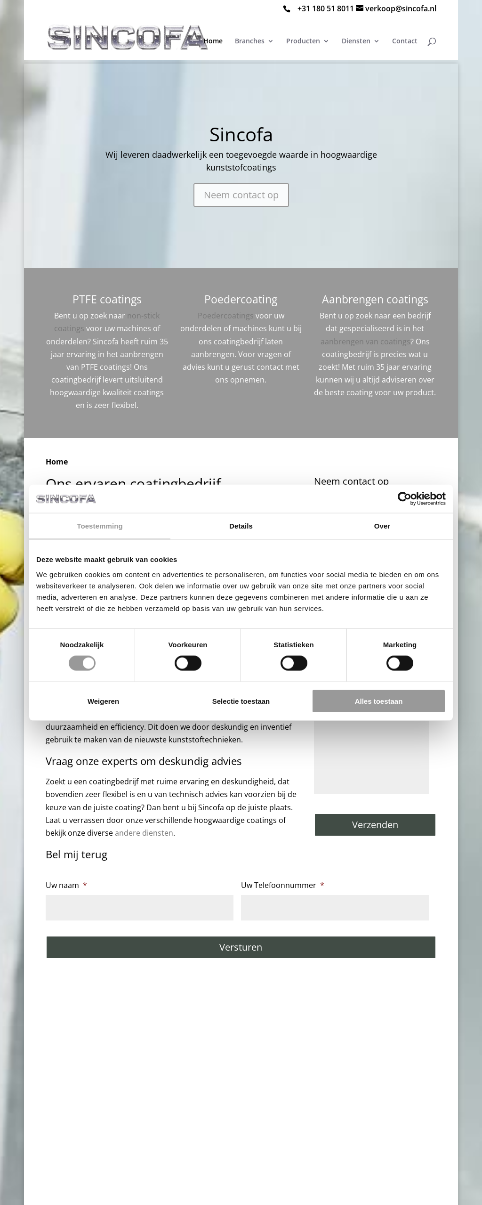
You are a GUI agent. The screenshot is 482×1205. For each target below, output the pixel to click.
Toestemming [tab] (100, 526)
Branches (250, 41)
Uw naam (66, 885)
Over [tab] (382, 526)
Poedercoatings (226, 315)
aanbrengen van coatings (365, 341)
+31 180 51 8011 (325, 8)
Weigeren (103, 701)
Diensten (356, 41)
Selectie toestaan (241, 701)
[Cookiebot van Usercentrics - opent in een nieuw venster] (404, 499)
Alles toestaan (379, 701)
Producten (303, 41)
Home (213, 41)
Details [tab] (241, 526)
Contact (405, 41)
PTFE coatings (107, 299)
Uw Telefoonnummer (282, 885)
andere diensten (144, 833)
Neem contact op (241, 194)
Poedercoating (240, 299)
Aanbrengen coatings (375, 299)
